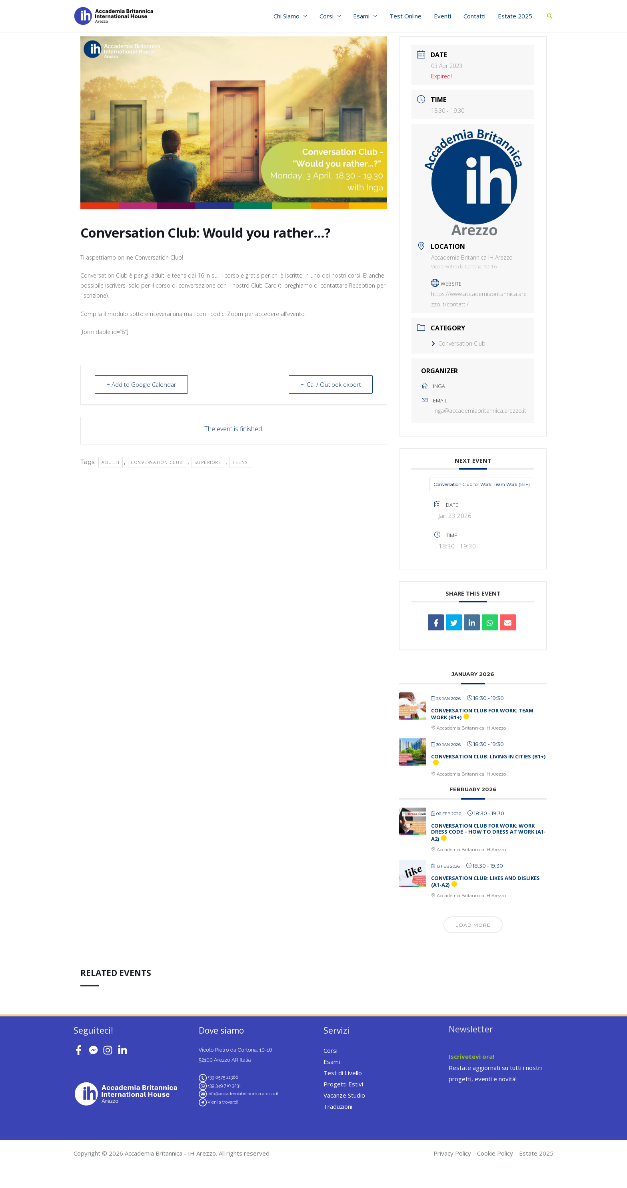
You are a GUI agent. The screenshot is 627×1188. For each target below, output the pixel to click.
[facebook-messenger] (95, 1050)
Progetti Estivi (343, 1084)
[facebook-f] (80, 1050)
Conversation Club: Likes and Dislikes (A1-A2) (485, 881)
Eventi (443, 16)
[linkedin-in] (124, 1050)
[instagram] (109, 1050)
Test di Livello (342, 1073)
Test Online (407, 16)
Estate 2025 (515, 16)
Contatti (475, 16)
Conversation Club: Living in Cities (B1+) (488, 756)
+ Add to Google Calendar (141, 384)
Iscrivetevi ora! (471, 1056)
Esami (363, 16)
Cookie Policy (495, 1153)
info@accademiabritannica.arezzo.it (243, 1093)
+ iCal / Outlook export (330, 384)
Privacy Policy (452, 1153)
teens (240, 462)
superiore (208, 462)
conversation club (157, 462)
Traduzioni (337, 1106)
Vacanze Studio (344, 1095)
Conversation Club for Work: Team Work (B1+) (482, 484)
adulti (111, 462)
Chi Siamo (289, 16)
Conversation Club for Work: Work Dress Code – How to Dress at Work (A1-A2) (488, 832)
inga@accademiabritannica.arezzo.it (479, 410)
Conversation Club (458, 343)
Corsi (328, 16)
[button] (549, 16)
